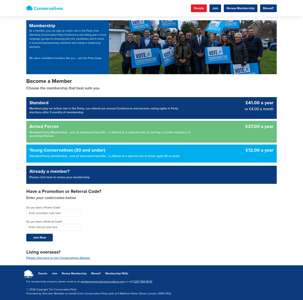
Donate (199, 8)
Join (215, 8)
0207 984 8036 (142, 281)
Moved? (268, 8)
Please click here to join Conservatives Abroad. (58, 258)
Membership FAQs (116, 273)
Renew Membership (240, 8)
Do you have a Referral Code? (44, 221)
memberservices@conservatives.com (102, 281)
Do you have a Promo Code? (43, 207)
